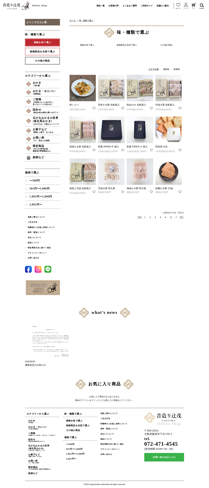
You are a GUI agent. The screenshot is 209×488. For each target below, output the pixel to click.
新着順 (177, 69)
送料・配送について (36, 232)
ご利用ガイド (146, 6)
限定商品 (46, 148)
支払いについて (34, 238)
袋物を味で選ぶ (74, 421)
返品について (33, 243)
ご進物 (46, 102)
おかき (46, 84)
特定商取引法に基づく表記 (39, 248)
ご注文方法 (32, 222)
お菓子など (46, 130)
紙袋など (38, 157)
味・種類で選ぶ (86, 20)
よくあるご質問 (129, 6)
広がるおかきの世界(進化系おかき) (46, 120)
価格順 (166, 69)
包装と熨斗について (36, 217)
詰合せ (46, 111)
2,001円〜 (35, 204)
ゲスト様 (42, 22)
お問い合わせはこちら (164, 457)
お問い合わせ (33, 258)
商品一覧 (101, 6)
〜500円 (34, 180)
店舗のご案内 (162, 6)
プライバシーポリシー (37, 253)
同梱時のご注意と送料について (41, 227)
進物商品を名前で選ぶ (78, 425)
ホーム (73, 20)
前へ (139, 217)
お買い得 (46, 139)
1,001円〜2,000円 (40, 196)
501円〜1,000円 (39, 188)
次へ (181, 217)
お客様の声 (113, 6)
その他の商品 (42, 60)
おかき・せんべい (46, 92)
